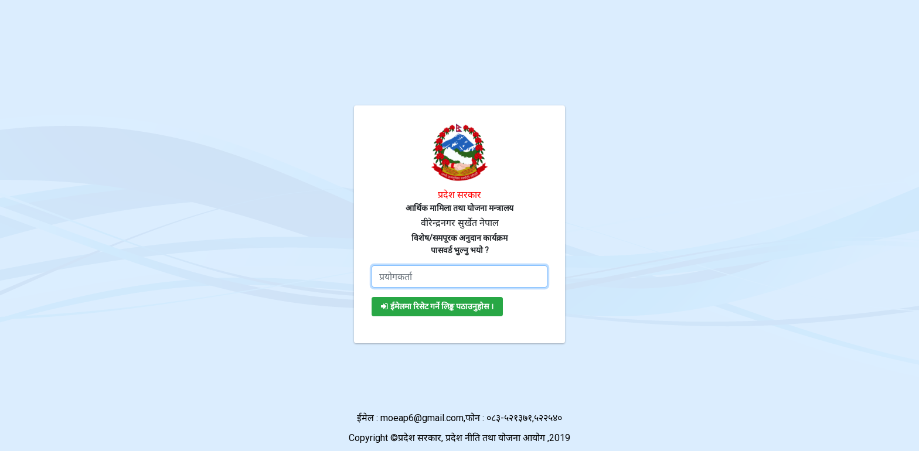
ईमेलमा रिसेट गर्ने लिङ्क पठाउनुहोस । (437, 306)
